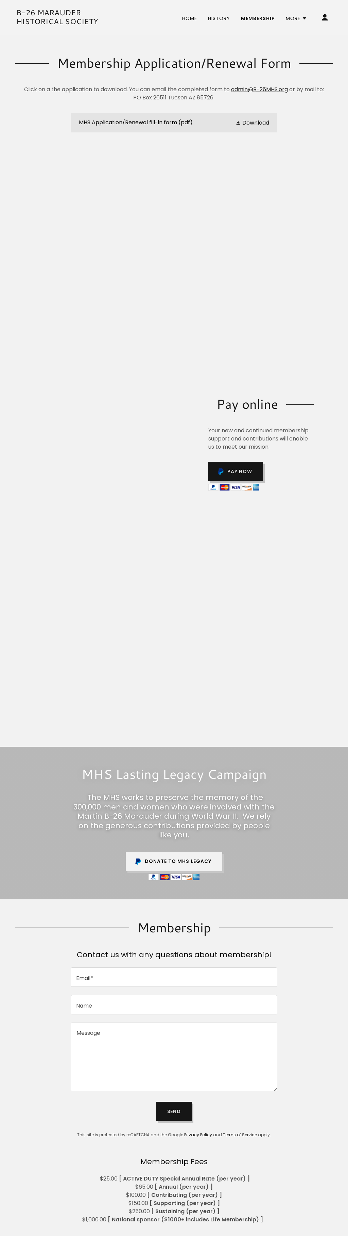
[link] (60, 22)
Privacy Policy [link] (198, 1135)
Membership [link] (258, 18)
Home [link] (189, 18)
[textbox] (174, 977)
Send (174, 1111)
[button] (296, 18)
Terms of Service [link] (240, 1135)
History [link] (219, 18)
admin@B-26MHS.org (259, 89)
